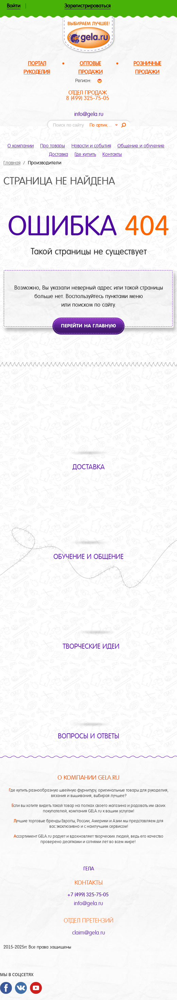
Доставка (58, 154)
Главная (11, 162)
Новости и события (91, 145)
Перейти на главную (88, 326)
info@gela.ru (88, 114)
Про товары (52, 145)
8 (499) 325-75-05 (87, 98)
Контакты (112, 154)
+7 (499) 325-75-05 (88, 895)
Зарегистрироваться (87, 6)
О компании (20, 145)
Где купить (85, 154)
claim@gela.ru (88, 932)
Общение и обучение (140, 145)
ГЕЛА (88, 869)
